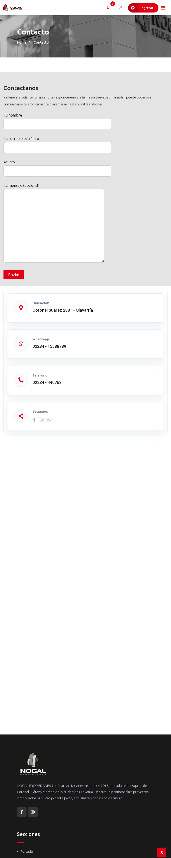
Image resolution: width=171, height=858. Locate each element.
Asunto (57, 166)
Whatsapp (41, 339)
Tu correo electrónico (57, 143)
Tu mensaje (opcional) (53, 223)
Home (21, 42)
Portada (26, 851)
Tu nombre (57, 119)
